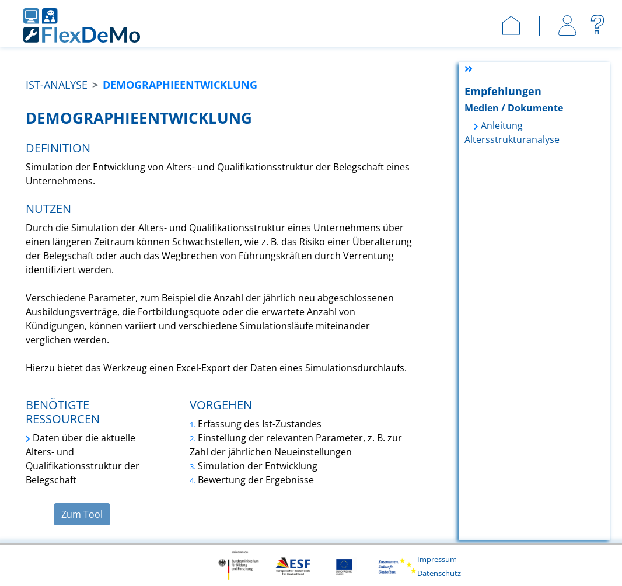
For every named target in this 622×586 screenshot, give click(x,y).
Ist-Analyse (57, 85)
